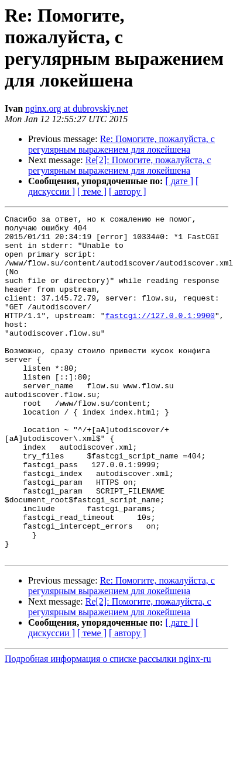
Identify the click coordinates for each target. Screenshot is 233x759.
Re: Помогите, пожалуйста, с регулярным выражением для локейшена (121, 144)
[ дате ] (179, 181)
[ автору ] (127, 191)
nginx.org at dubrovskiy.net (76, 108)
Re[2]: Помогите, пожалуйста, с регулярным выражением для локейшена (119, 165)
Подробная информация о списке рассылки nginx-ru (108, 727)
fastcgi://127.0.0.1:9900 (160, 336)
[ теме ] (92, 191)
